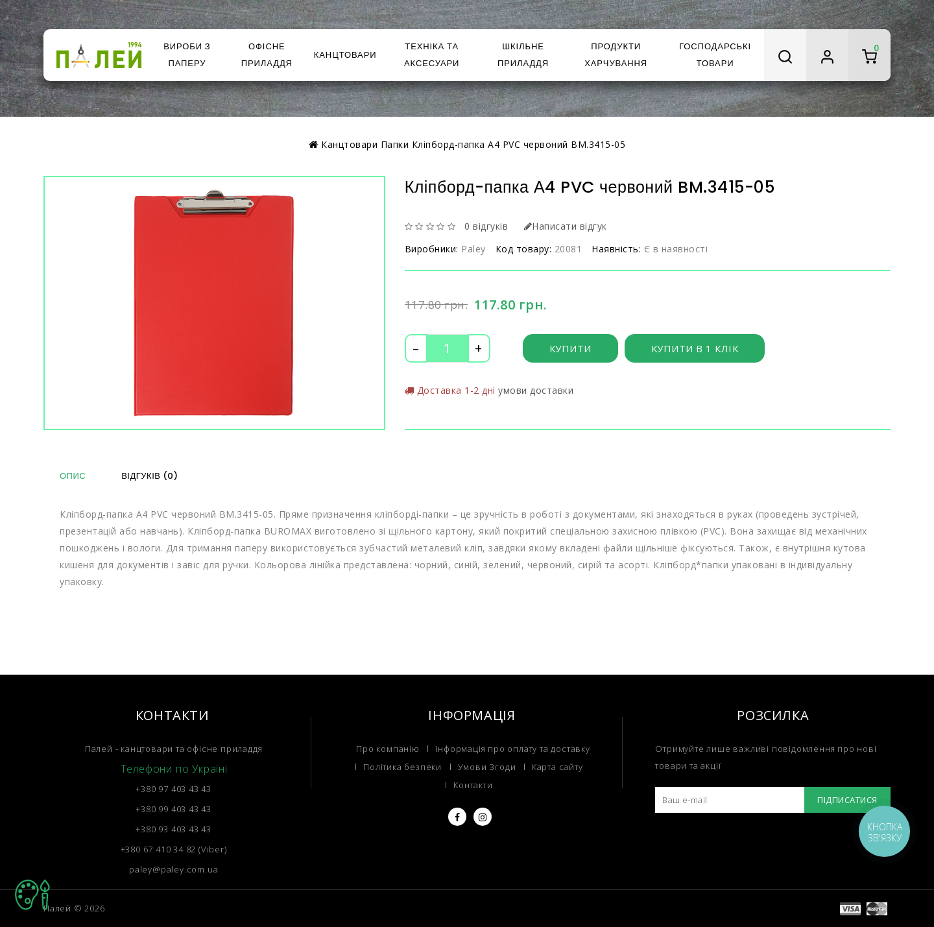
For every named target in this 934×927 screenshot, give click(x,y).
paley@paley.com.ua (173, 869)
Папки (395, 144)
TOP (32, 894)
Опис (73, 476)
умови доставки (535, 390)
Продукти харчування (615, 54)
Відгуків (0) (149, 476)
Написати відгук (565, 226)
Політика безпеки (402, 767)
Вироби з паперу (186, 54)
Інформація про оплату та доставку (512, 748)
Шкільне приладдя (523, 54)
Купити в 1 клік (695, 348)
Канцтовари (345, 55)
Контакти (472, 785)
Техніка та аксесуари (431, 54)
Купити (570, 348)
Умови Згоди (487, 767)
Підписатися (847, 800)
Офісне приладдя (267, 54)
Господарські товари (715, 54)
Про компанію (388, 748)
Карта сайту (557, 767)
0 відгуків (486, 226)
